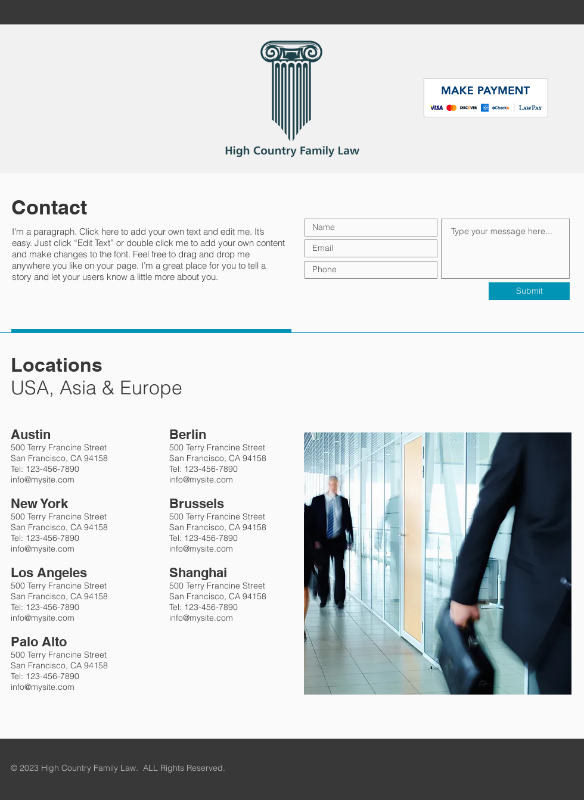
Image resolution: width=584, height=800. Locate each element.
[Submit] (529, 291)
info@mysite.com (42, 479)
